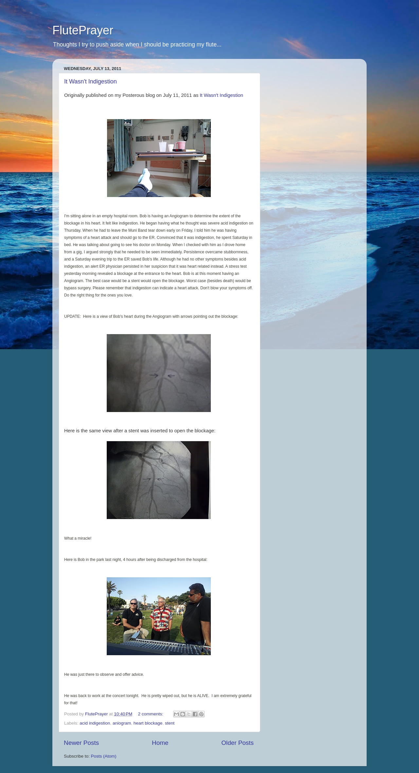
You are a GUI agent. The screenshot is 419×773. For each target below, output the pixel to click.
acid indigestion (95, 723)
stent (169, 723)
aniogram (122, 723)
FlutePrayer (82, 30)
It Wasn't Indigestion (90, 81)
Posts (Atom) (104, 756)
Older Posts (237, 742)
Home (160, 742)
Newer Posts (81, 742)
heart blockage (148, 723)
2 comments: (151, 713)
